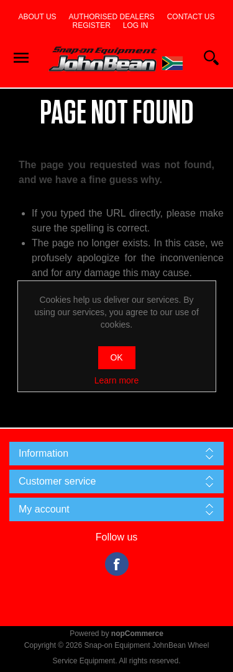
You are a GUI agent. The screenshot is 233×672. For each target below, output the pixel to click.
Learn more (116, 380)
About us (37, 16)
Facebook (117, 564)
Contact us (191, 16)
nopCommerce (137, 633)
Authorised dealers (112, 16)
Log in (135, 25)
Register (91, 25)
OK (116, 357)
